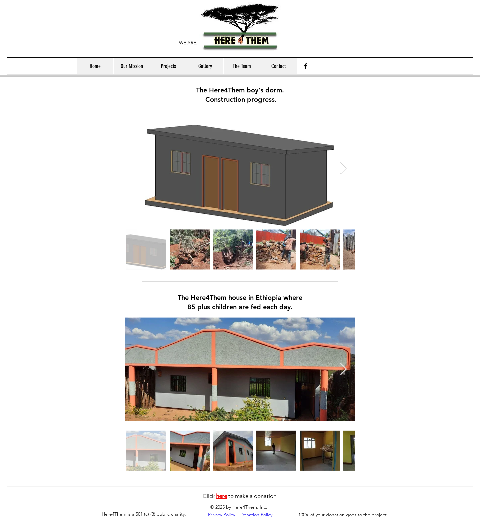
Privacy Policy (221, 515)
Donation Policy (256, 515)
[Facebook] (305, 66)
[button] (168, 66)
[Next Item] (343, 168)
